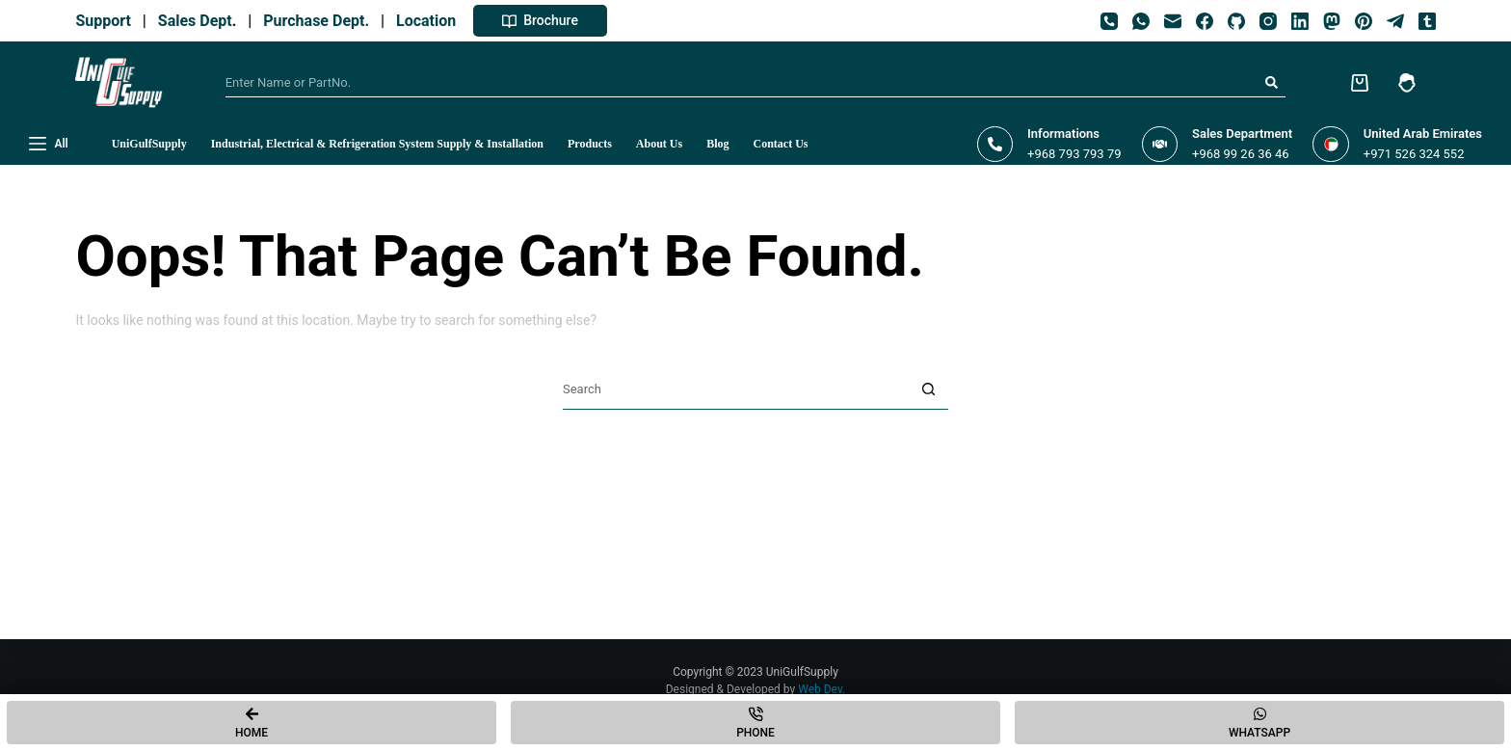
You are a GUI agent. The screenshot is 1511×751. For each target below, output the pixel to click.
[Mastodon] (1331, 21)
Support (106, 21)
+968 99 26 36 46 (1240, 154)
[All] (48, 144)
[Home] (251, 722)
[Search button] (1271, 82)
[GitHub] (1236, 21)
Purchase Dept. (320, 21)
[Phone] (1109, 21)
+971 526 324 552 (1414, 154)
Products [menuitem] (590, 143)
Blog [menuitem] (717, 143)
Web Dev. (821, 689)
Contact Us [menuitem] (781, 143)
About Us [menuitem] (659, 143)
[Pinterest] (1363, 21)
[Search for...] (741, 82)
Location (430, 21)
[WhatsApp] (1141, 21)
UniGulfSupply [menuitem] (149, 143)
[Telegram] (1395, 21)
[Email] (1172, 21)
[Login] (1407, 83)
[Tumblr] (1427, 21)
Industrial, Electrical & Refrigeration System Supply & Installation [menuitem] (377, 143)
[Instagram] (1268, 21)
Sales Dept (193, 21)
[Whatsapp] (1259, 722)
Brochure (540, 20)
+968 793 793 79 (1074, 154)
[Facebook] (1204, 21)
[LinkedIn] (1300, 21)
